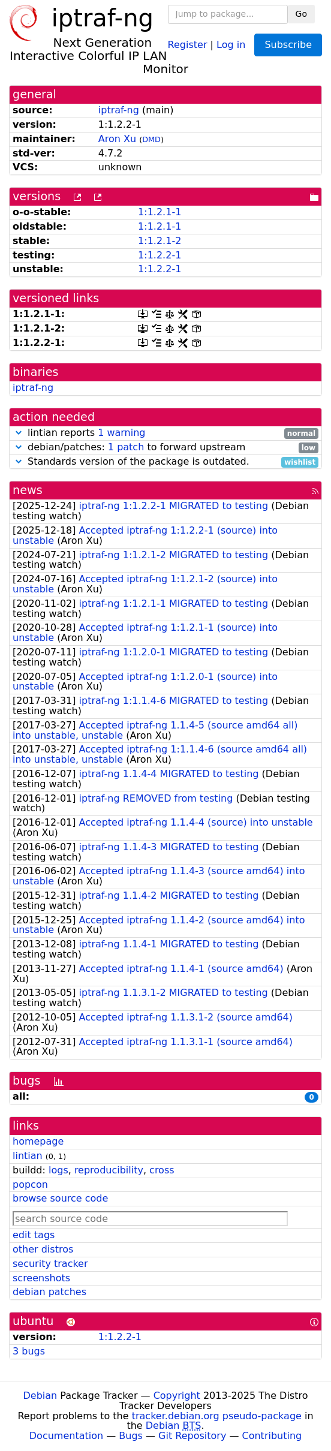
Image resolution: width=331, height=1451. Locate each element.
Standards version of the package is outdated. (165, 462)
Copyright (177, 1395)
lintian (28, 1155)
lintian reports (165, 433)
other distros (43, 1249)
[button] (19, 432)
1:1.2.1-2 (159, 240)
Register (187, 44)
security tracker (50, 1263)
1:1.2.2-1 (159, 255)
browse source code (60, 1198)
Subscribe (288, 44)
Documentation (66, 1435)
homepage (38, 1141)
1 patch (126, 447)
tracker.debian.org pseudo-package (217, 1416)
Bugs (131, 1435)
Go (301, 14)
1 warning (121, 432)
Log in (230, 44)
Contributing (272, 1435)
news (28, 490)
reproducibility (108, 1170)
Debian (40, 1395)
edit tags (34, 1235)
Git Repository (192, 1435)
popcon (30, 1184)
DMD (151, 139)
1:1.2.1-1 (159, 212)
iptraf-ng (118, 110)
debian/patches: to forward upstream (165, 447)
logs (58, 1170)
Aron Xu (117, 139)
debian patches (49, 1292)
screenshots (41, 1278)
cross (161, 1170)
